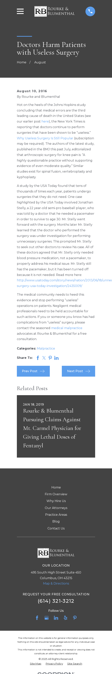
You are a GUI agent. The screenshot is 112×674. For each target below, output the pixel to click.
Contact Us (56, 528)
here (45, 121)
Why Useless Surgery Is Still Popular (45, 138)
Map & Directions (56, 583)
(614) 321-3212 (56, 601)
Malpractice (46, 348)
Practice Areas (56, 515)
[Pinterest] (75, 618)
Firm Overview (56, 494)
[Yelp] (65, 618)
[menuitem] (35, 663)
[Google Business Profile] (46, 618)
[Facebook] (37, 618)
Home (56, 487)
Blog (56, 521)
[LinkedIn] (56, 618)
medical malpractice (66, 328)
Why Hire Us (56, 501)
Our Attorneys (56, 508)
